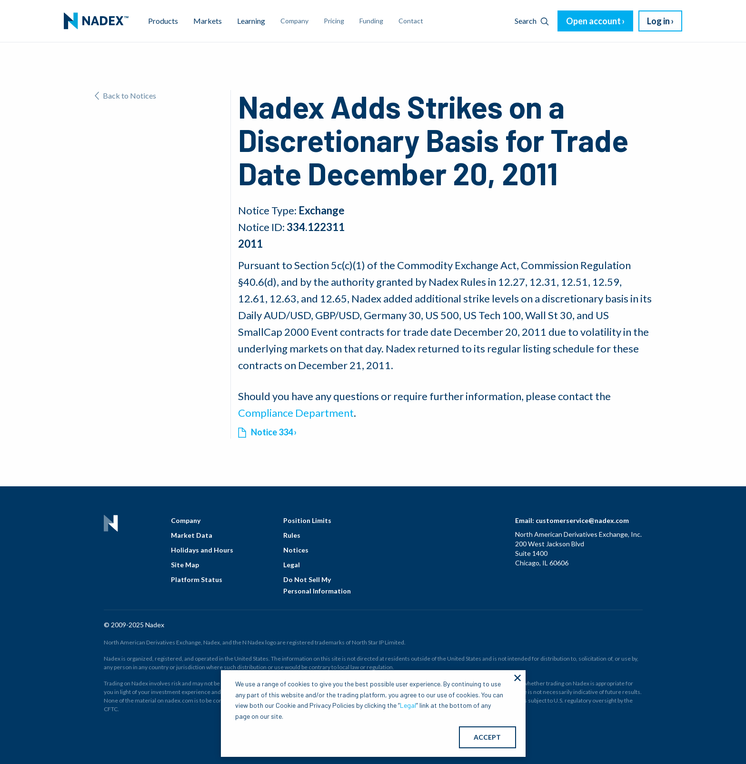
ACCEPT (487, 737)
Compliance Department (296, 412)
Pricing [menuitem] (334, 21)
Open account (593, 21)
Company (185, 520)
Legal (291, 565)
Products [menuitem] (163, 20)
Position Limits (307, 520)
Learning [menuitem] (251, 20)
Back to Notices (125, 95)
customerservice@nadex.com (582, 520)
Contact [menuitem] (410, 21)
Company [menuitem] (294, 21)
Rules (291, 535)
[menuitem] (96, 21)
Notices (295, 550)
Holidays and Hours (202, 550)
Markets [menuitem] (207, 20)
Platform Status (196, 579)
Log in (658, 21)
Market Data (191, 535)
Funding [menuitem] (371, 21)
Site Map (185, 565)
